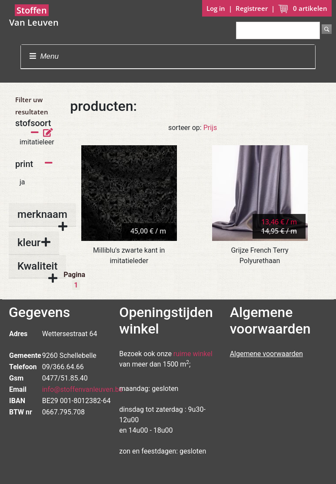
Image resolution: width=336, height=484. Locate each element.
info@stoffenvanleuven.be (82, 389)
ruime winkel (193, 354)
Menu (44, 56)
